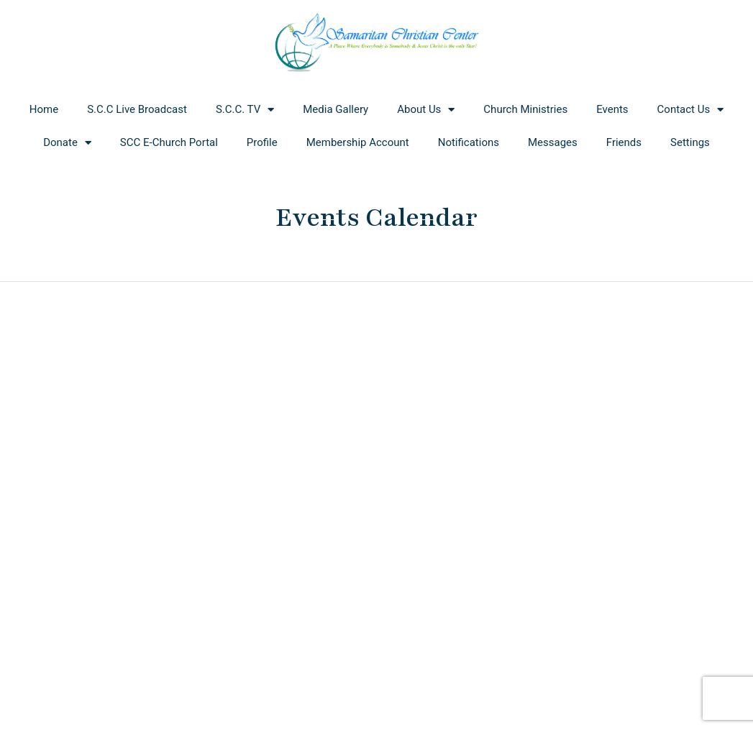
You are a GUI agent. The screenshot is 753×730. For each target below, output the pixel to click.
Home (43, 109)
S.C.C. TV (245, 109)
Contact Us (690, 109)
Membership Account (357, 142)
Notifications (468, 142)
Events (612, 109)
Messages (553, 142)
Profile (262, 142)
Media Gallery (335, 109)
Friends (624, 142)
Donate (67, 142)
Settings (690, 142)
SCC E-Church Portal (169, 142)
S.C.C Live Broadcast (137, 109)
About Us (426, 109)
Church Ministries (525, 109)
